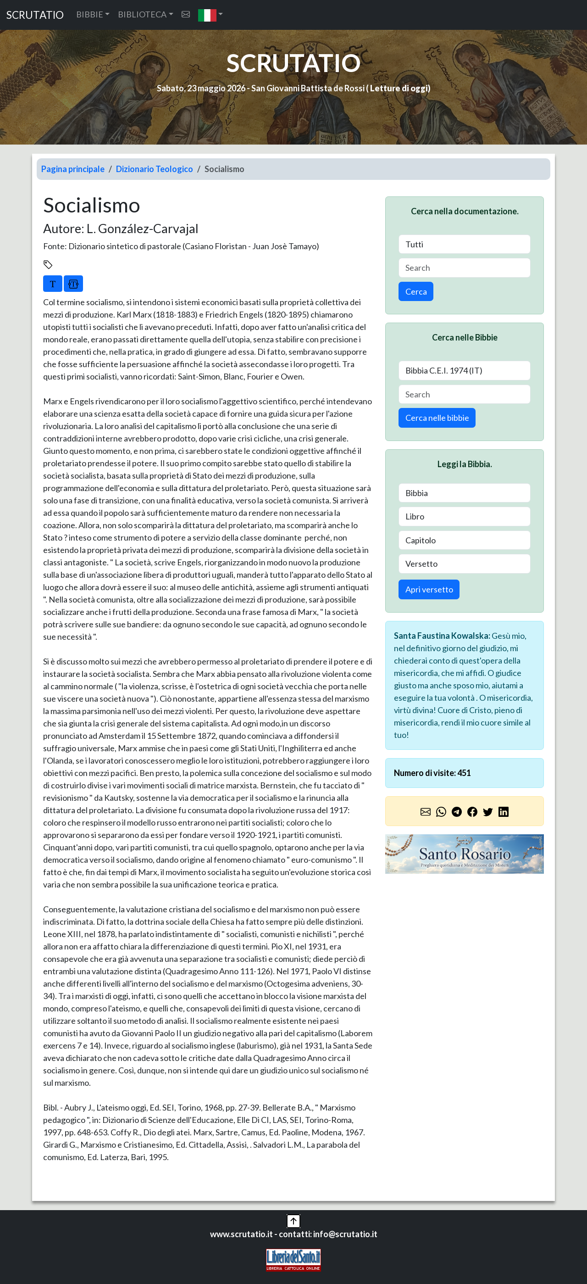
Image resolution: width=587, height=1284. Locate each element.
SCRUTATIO (35, 15)
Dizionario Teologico (154, 169)
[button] (210, 15)
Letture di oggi (399, 88)
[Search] (465, 268)
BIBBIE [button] (89, 14)
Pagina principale (73, 169)
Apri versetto (429, 589)
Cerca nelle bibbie (437, 418)
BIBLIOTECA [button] (142, 14)
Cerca (416, 291)
